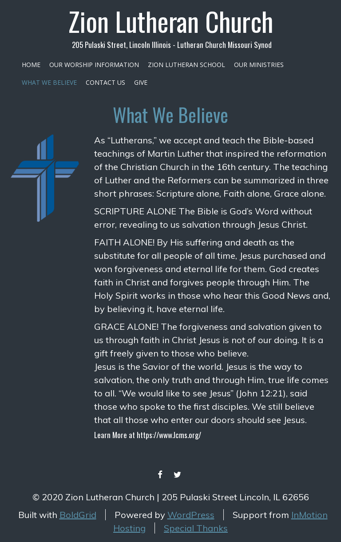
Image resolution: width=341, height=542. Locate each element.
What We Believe (49, 82)
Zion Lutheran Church (170, 20)
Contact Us (105, 82)
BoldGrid (77, 514)
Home (31, 64)
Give (140, 82)
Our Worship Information (94, 64)
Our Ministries (259, 64)
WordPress (190, 514)
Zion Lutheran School (186, 64)
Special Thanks (196, 528)
